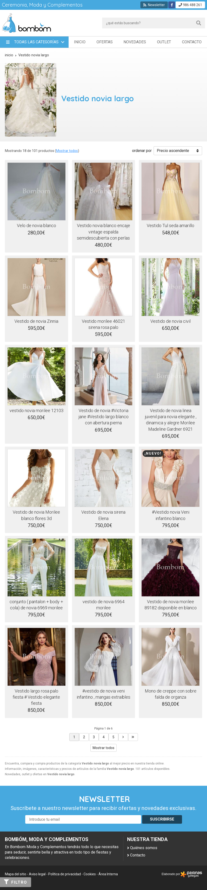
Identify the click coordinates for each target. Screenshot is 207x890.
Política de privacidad (64, 874)
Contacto (137, 855)
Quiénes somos (143, 847)
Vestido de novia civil (170, 321)
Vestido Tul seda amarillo (170, 225)
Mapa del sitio (15, 874)
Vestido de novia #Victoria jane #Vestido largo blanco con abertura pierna (103, 416)
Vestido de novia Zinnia (36, 321)
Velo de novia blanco (36, 225)
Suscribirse (162, 819)
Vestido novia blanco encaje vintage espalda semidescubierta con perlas (103, 231)
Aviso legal (37, 874)
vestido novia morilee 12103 (36, 410)
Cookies (90, 874)
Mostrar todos (67, 151)
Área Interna (108, 874)
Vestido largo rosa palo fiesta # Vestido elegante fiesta (36, 697)
